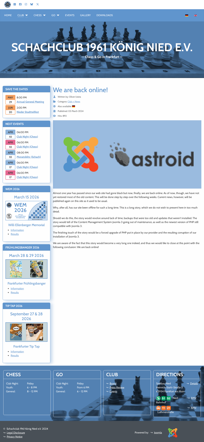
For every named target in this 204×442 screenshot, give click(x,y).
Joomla (158, 432)
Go (53, 15)
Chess (38, 15)
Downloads (104, 15)
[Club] (26, 15)
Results (15, 234)
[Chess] (44, 15)
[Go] (57, 15)
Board (113, 383)
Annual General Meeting (30, 101)
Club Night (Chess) (27, 136)
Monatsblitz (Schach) (29, 156)
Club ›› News (74, 101)
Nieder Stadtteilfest (28, 112)
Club (20, 15)
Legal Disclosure (16, 432)
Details (194, 383)
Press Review (117, 387)
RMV (193, 398)
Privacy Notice (14, 436)
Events (69, 15)
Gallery (85, 15)
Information (17, 230)
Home (8, 15)
